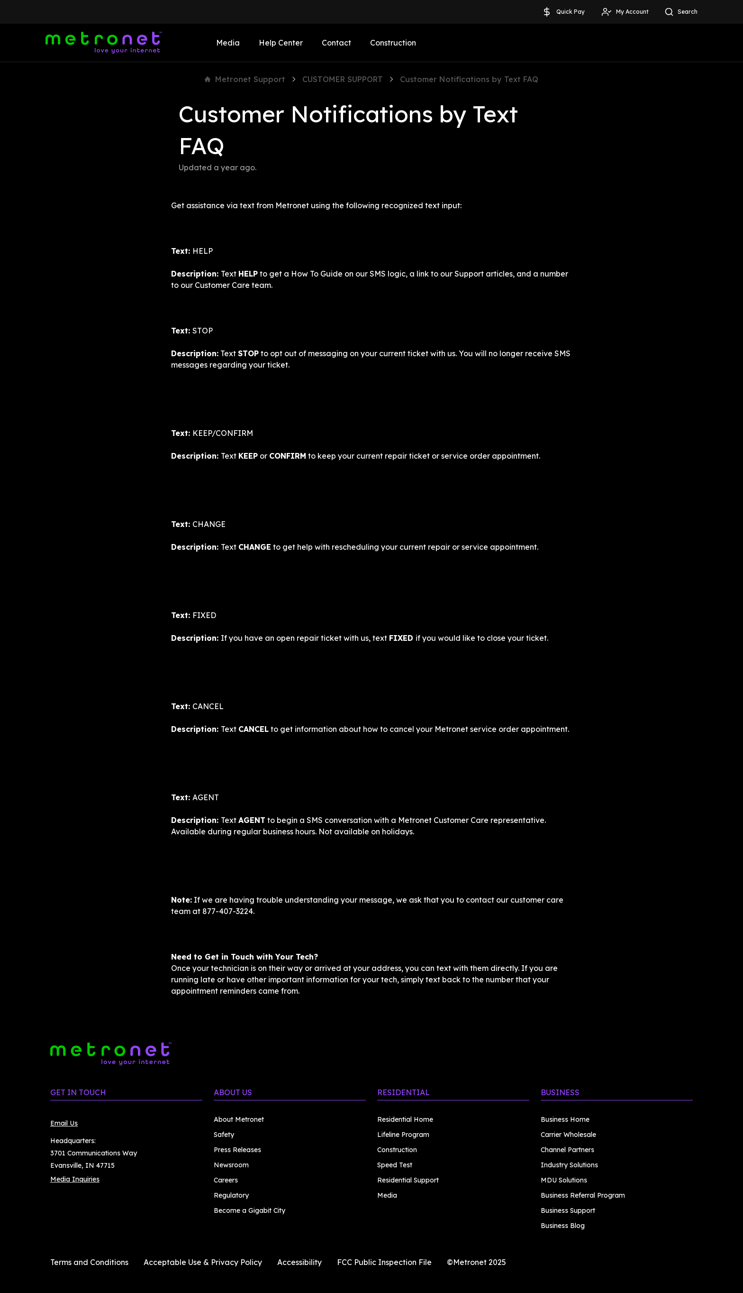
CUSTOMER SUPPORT (342, 79)
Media (228, 42)
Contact (336, 42)
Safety (224, 1134)
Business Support (568, 1210)
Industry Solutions (569, 1165)
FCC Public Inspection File (384, 1262)
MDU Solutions (564, 1180)
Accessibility (299, 1262)
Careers (226, 1180)
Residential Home (405, 1119)
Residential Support (408, 1180)
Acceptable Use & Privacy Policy (203, 1262)
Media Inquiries (75, 1179)
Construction (393, 42)
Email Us (64, 1123)
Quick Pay (563, 12)
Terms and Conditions (89, 1262)
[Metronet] (103, 42)
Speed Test (394, 1165)
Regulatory (231, 1195)
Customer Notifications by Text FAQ (469, 79)
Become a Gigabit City (249, 1210)
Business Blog (563, 1225)
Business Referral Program (583, 1195)
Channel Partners (567, 1149)
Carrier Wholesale (568, 1134)
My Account (625, 12)
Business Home (565, 1119)
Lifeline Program (403, 1134)
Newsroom (231, 1165)
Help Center (281, 42)
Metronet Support (245, 79)
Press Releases (237, 1149)
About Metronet (239, 1119)
